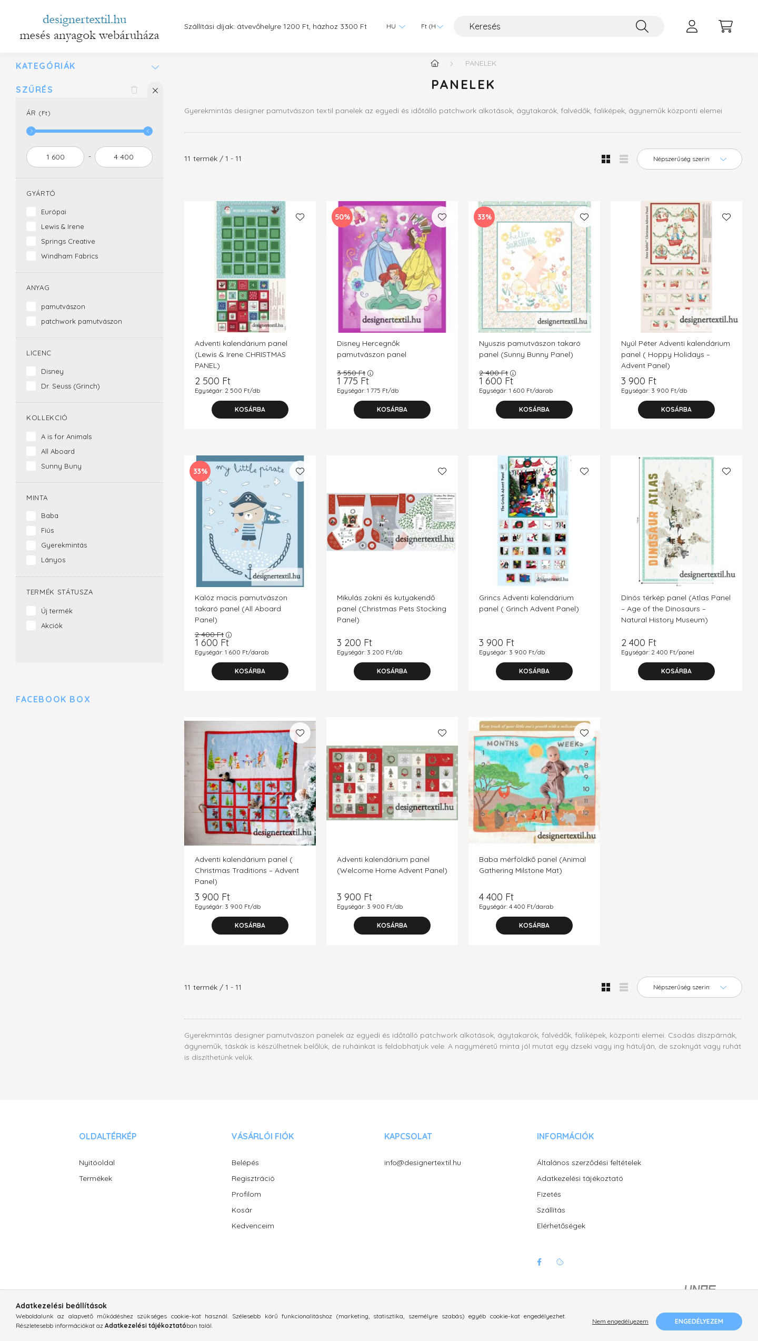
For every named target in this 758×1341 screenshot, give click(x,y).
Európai (53, 222)
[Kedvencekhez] (300, 227)
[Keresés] (559, 26)
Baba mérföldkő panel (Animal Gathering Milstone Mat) (532, 875)
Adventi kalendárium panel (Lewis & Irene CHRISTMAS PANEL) (241, 365)
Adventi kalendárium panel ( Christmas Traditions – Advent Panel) (247, 881)
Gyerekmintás (64, 555)
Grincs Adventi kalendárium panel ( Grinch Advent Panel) (529, 613)
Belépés (245, 1173)
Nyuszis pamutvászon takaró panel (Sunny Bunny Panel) (530, 359)
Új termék (57, 621)
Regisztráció (253, 1189)
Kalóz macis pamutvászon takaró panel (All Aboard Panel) (241, 619)
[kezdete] (55, 167)
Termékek (95, 1189)
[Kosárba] (250, 420)
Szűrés (35, 100)
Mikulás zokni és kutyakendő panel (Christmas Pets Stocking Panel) (391, 619)
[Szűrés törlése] (134, 100)
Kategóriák (46, 77)
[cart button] (725, 26)
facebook (539, 1272)
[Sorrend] (689, 169)
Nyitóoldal (97, 1173)
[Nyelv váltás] (393, 26)
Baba (49, 526)
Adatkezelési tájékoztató (580, 1189)
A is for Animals (66, 447)
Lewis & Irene (62, 237)
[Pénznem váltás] (429, 26)
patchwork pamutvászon (81, 331)
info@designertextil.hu (422, 1173)
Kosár (242, 1220)
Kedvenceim (253, 1236)
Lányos (53, 570)
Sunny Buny (61, 476)
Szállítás (551, 1220)
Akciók (52, 636)
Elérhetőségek (561, 1236)
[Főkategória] (435, 73)
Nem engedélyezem (620, 1321)
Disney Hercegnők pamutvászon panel (371, 359)
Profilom (246, 1204)
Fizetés (549, 1204)
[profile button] (691, 26)
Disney (52, 382)
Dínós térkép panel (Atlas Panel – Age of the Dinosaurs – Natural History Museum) (676, 619)
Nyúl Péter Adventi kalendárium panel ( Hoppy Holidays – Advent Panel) (675, 365)
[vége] (124, 167)
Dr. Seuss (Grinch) (70, 396)
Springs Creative (68, 251)
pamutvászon (63, 317)
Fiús (47, 541)
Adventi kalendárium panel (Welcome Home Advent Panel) (392, 875)
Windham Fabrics (69, 266)
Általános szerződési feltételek (589, 1173)
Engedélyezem (699, 1321)
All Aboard (58, 462)
